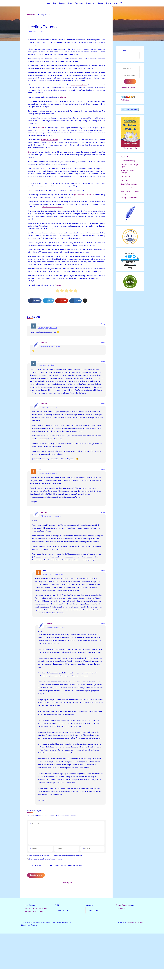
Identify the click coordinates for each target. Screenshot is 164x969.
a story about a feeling (49, 142)
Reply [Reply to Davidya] (103, 352)
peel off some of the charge (87, 198)
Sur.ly (134, 267)
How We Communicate (129, 186)
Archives (58, 940)
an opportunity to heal (86, 86)
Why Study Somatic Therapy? (128, 173)
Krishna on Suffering (128, 162)
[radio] (57, 299)
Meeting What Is (127, 158)
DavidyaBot (125, 101)
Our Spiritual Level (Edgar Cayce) (130, 167)
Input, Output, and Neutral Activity (127, 195)
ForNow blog (121, 943)
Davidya (58, 294)
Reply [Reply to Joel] (103, 484)
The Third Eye (126, 178)
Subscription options (128, 88)
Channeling (125, 182)
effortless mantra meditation (60, 211)
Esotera (129, 957)
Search (123, 50)
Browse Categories (123, 940)
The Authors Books (130, 149)
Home (29, 14)
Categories (90, 940)
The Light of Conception (130, 200)
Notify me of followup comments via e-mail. (56, 900)
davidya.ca (130, 262)
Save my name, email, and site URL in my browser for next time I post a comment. (56, 890)
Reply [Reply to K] (103, 333)
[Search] (121, 3)
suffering (64, 99)
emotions (43, 130)
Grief (29, 155)
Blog (35, 14)
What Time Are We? (128, 190)
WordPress (138, 957)
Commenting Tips (66, 917)
